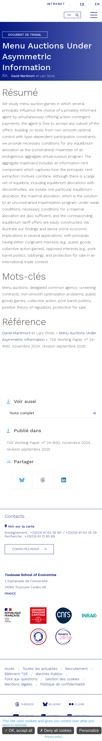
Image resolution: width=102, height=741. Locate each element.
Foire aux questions (21, 679)
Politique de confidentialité (62, 684)
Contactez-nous (25, 549)
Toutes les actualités (40, 669)
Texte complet (21, 413)
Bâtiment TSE (16, 674)
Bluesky (52, 704)
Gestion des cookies (62, 679)
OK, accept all (18, 731)
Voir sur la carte (19, 526)
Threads (24, 704)
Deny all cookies (55, 731)
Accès (10, 669)
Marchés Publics (49, 674)
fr (82, 4)
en (97, 4)
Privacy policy (53, 736)
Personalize (89, 731)
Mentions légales (18, 684)
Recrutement (76, 669)
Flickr (76, 704)
